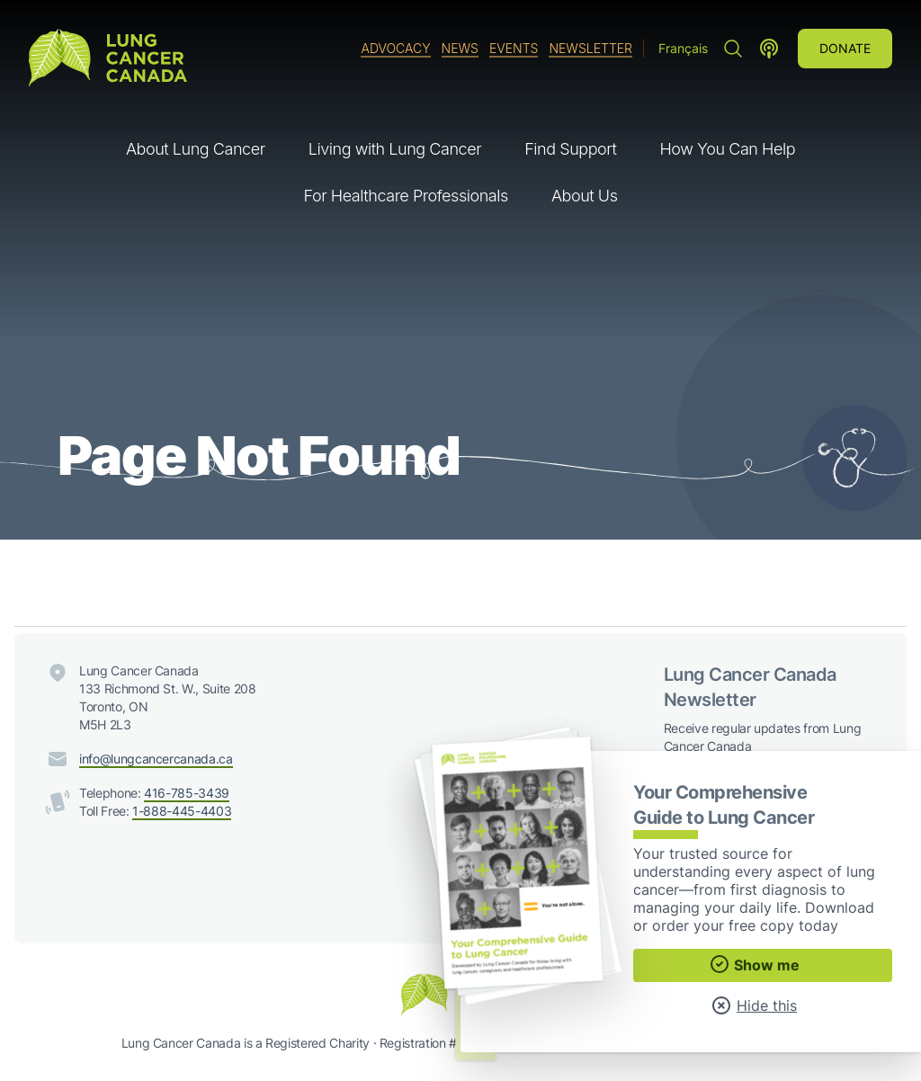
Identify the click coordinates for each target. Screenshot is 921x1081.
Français (683, 48)
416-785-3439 (186, 792)
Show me (754, 964)
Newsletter (590, 48)
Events (513, 48)
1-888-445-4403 (181, 810)
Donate (845, 48)
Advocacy (395, 48)
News (460, 48)
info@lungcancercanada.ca (156, 758)
